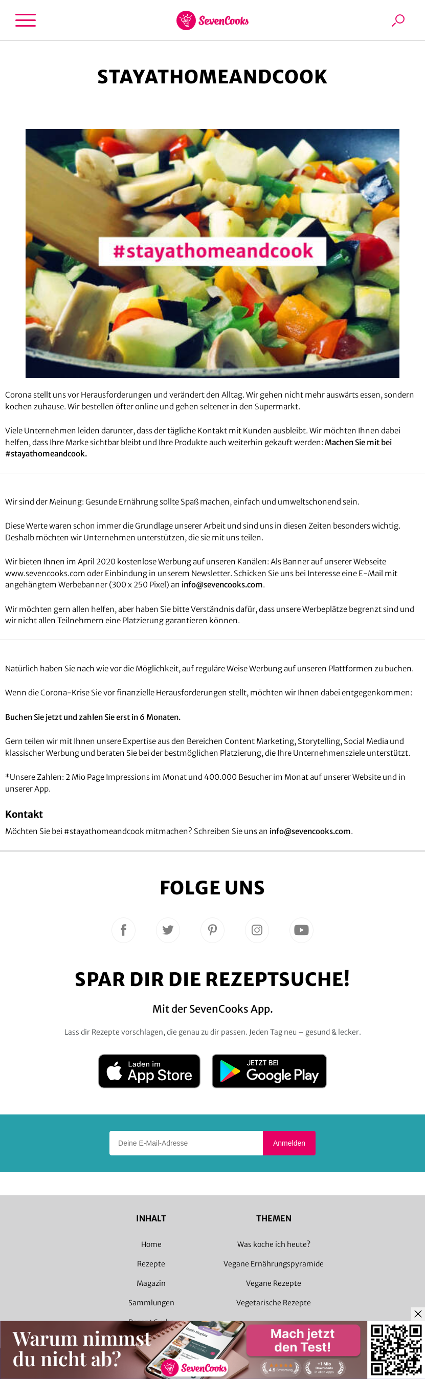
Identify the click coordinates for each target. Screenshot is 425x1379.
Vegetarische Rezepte (273, 1302)
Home (151, 1244)
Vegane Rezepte (273, 1283)
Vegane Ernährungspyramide (273, 1263)
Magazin (151, 1283)
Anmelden (289, 1143)
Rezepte (151, 1263)
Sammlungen (151, 1302)
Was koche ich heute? (273, 1244)
